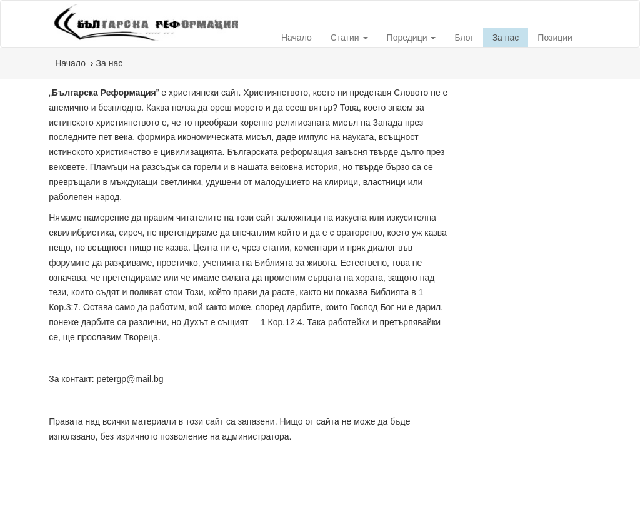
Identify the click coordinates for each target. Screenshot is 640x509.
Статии (349, 38)
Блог (463, 38)
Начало (296, 38)
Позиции (555, 38)
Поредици (411, 38)
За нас (505, 38)
